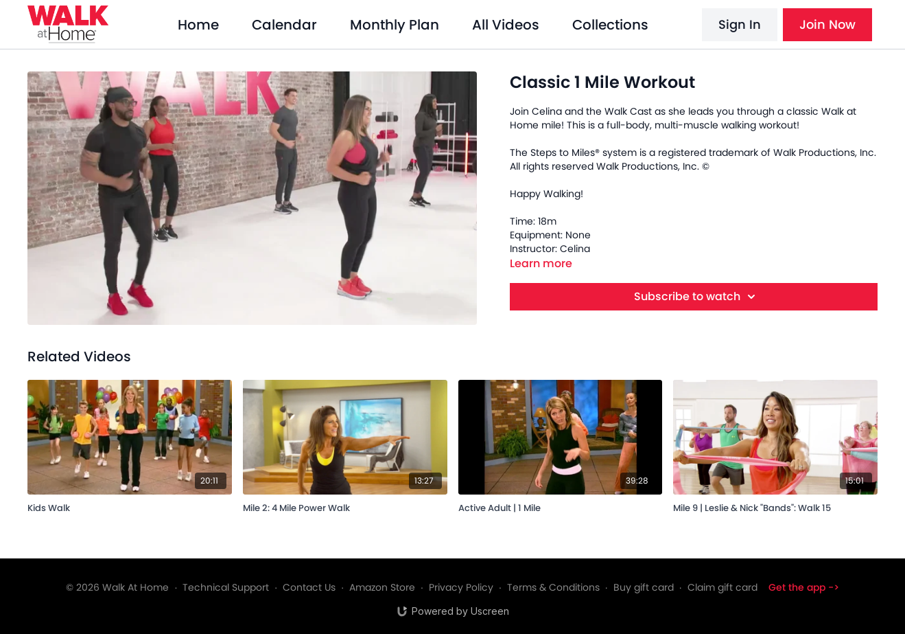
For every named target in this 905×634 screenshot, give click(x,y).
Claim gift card (722, 587)
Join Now (827, 24)
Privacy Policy (461, 587)
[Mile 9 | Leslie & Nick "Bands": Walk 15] (775, 506)
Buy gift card (643, 587)
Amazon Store (382, 587)
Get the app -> (803, 587)
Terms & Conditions (553, 587)
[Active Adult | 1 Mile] (560, 506)
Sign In (739, 24)
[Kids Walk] (129, 506)
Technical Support (226, 587)
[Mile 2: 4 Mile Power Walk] (345, 506)
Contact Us (309, 587)
